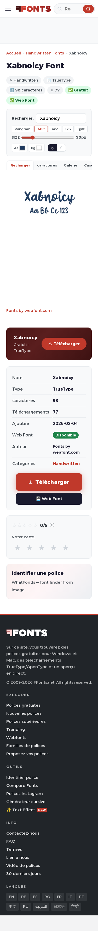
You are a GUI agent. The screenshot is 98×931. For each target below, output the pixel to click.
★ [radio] (17, 547)
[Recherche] (74, 8)
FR (59, 897)
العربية (41, 906)
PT (81, 897)
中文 (12, 906)
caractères (47, 165)
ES (35, 897)
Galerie (70, 165)
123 (68, 129)
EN (11, 897)
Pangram (23, 129)
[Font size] (47, 137)
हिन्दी (75, 906)
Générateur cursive (25, 801)
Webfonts (16, 737)
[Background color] (39, 148)
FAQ (10, 841)
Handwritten (66, 463)
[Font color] (22, 148)
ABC (41, 129)
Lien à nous (17, 857)
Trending (15, 729)
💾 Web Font (49, 498)
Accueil (13, 53)
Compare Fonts (22, 785)
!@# (81, 129)
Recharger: (23, 118)
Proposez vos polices (27, 753)
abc (55, 129)
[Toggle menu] (8, 9)
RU (25, 906)
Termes (14, 849)
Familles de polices (25, 745)
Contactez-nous (22, 833)
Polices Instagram (24, 793)
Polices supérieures (26, 721)
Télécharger (64, 343)
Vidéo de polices (23, 865)
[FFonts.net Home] (33, 9)
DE (23, 897)
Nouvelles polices (24, 713)
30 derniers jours (23, 873)
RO (47, 897)
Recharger (20, 165)
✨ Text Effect (26, 809)
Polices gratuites (23, 705)
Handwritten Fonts (45, 53)
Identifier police (22, 777)
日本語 (59, 906)
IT (70, 897)
